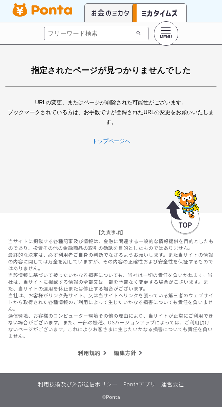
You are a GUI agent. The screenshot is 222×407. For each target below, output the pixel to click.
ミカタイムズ (159, 13)
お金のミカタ (110, 13)
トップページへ (111, 141)
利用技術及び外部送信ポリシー (78, 384)
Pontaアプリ (139, 384)
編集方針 (129, 353)
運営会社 (172, 384)
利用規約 (93, 353)
